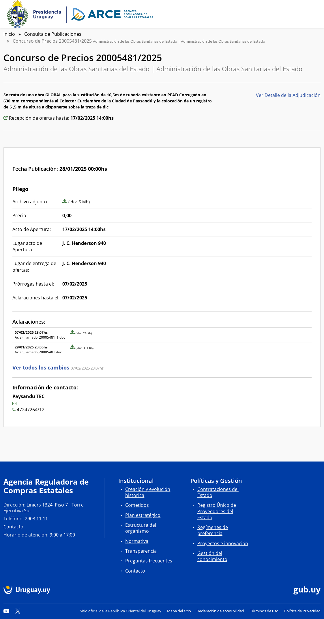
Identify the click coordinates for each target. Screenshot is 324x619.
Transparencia (141, 551)
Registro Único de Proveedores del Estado (216, 511)
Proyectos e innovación (222, 543)
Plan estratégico (142, 515)
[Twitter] (18, 611)
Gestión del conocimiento (212, 556)
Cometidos (137, 505)
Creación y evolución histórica (147, 492)
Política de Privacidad (302, 611)
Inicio (9, 34)
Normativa (136, 541)
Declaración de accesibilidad (220, 611)
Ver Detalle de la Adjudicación (288, 95)
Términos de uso (264, 611)
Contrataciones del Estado (218, 492)
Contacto (13, 527)
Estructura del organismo (140, 528)
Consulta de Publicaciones (52, 34)
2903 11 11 (36, 518)
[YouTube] (6, 611)
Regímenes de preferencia (212, 530)
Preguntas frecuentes (148, 561)
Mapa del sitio (179, 611)
